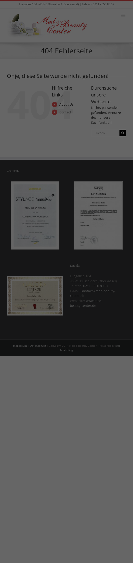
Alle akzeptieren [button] (66, 311)
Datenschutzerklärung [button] (68, 348)
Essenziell (19, 295)
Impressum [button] (92, 348)
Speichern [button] (66, 324)
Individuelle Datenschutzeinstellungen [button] (66, 338)
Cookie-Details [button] (43, 348)
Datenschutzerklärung (25, 280)
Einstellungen (18, 284)
